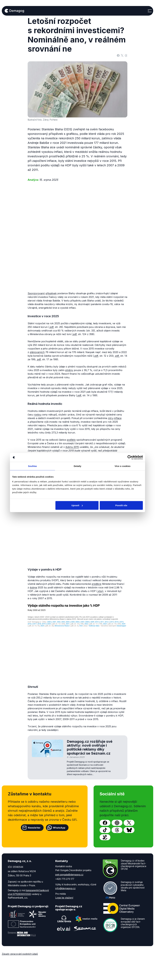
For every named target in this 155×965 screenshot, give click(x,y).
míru (110, 418)
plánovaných (37, 352)
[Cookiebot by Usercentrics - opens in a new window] (130, 457)
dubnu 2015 (72, 446)
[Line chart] (77, 641)
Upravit (77, 505)
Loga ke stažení (64, 897)
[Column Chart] (77, 521)
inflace (118, 418)
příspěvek (51, 293)
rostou (37, 414)
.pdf (51, 326)
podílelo (71, 439)
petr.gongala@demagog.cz (69, 874)
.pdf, (117, 355)
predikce (96, 583)
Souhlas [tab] (32, 466)
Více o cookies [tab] (123, 466)
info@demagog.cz (65, 888)
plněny (69, 370)
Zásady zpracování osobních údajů (20, 954)
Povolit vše (121, 505)
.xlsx (99, 591)
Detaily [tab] (77, 466)
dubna (33, 587)
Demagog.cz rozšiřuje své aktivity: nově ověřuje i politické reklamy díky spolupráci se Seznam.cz (89, 747)
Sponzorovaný (36, 293)
